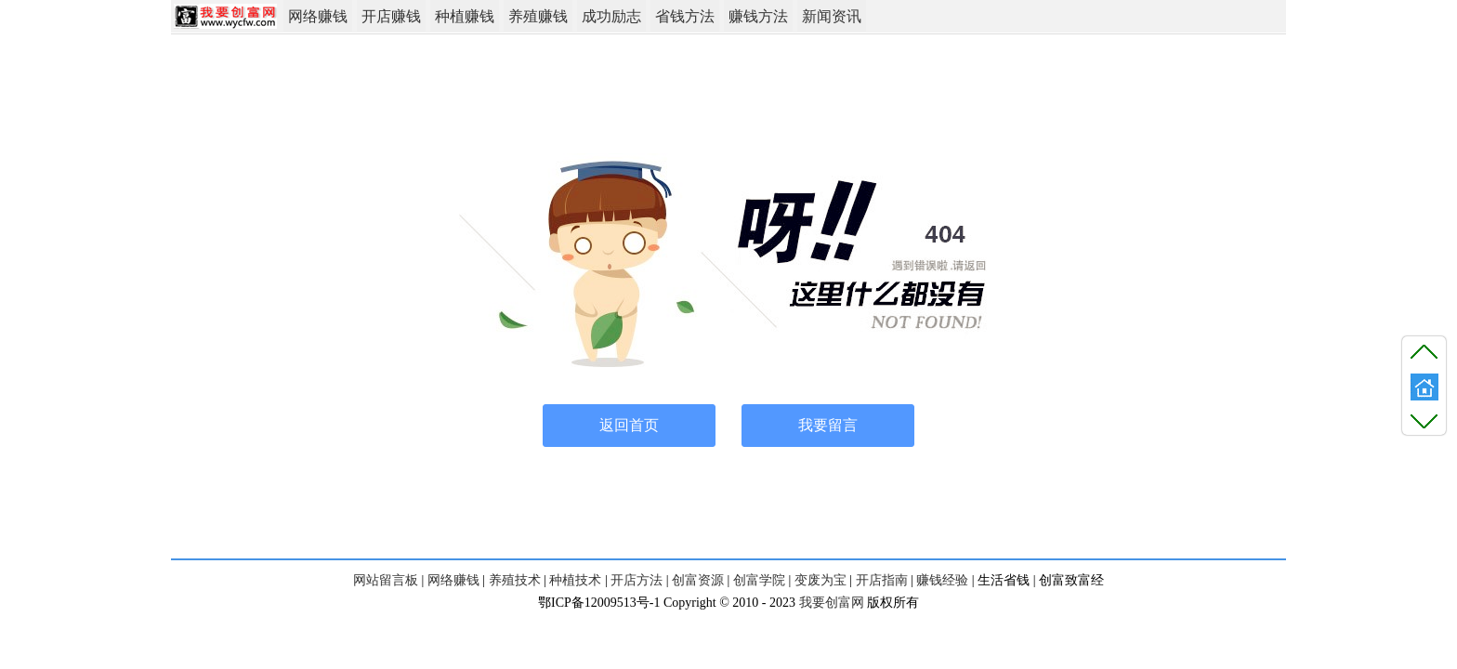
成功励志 (611, 16)
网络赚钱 (318, 16)
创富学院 (759, 580)
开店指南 (882, 580)
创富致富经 (1071, 580)
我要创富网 (831, 603)
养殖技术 (515, 580)
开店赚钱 (391, 16)
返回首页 (629, 425)
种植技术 (575, 580)
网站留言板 (385, 580)
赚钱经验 (942, 580)
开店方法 (636, 580)
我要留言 (828, 425)
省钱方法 (685, 16)
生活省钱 (1004, 580)
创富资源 (698, 580)
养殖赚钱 (538, 16)
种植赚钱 (464, 16)
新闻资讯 (831, 16)
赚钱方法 (758, 16)
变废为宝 (820, 580)
